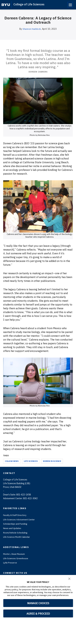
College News (11, 461)
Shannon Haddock (31, 28)
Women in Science (52, 461)
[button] (69, 578)
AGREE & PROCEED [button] (38, 613)
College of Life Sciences (28, 4)
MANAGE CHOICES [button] (38, 603)
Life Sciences (31, 461)
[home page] (5, 4)
